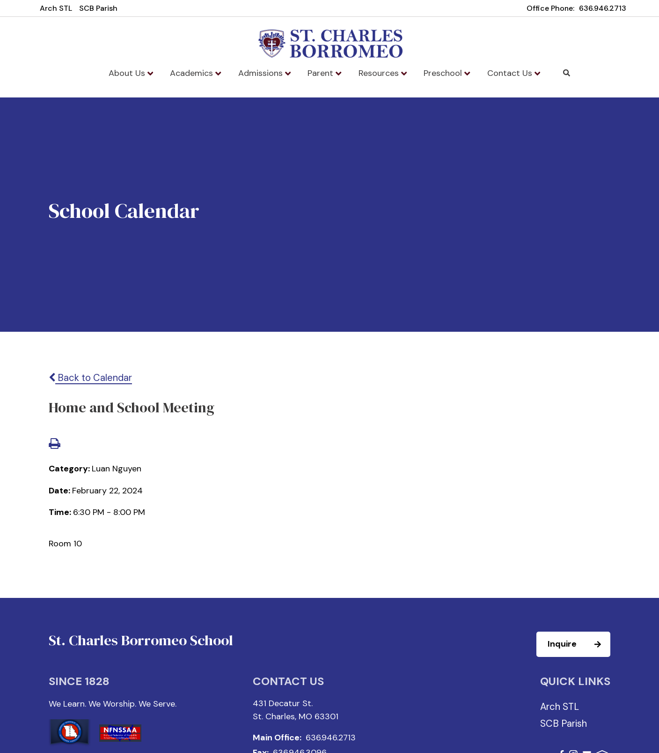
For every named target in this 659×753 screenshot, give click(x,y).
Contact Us (513, 73)
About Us (131, 73)
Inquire (578, 644)
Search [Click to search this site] (566, 72)
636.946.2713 (602, 8)
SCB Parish (98, 8)
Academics (195, 73)
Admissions (264, 73)
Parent (324, 73)
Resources (383, 73)
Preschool (447, 73)
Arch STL (56, 8)
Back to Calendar (90, 378)
